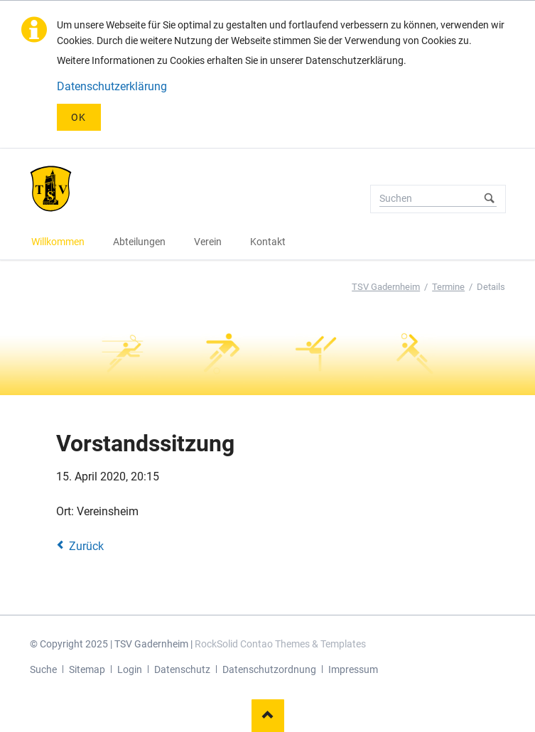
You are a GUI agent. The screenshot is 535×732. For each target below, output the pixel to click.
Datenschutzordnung (269, 669)
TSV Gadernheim (386, 286)
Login (129, 669)
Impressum (353, 669)
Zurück (86, 546)
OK (79, 117)
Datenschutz (182, 669)
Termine (448, 286)
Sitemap (87, 669)
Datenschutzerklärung (112, 86)
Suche (43, 669)
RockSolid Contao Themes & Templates (280, 644)
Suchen (489, 198)
